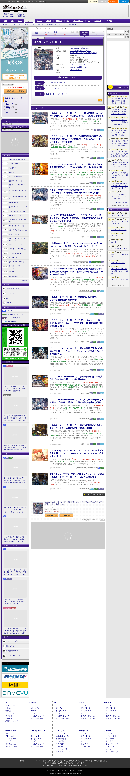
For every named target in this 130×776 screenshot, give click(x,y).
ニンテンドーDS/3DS (37, 731)
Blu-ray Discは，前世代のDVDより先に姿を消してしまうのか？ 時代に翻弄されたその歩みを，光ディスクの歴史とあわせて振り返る (15, 418)
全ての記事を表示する (95, 494)
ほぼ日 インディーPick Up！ (18, 207)
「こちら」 (77, 763)
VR (68, 21)
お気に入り (103, 1)
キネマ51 (11, 272)
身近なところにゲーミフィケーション (17, 267)
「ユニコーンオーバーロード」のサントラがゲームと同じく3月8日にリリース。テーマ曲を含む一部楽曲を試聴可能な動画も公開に (76, 323)
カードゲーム (111, 741)
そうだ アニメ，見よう (16, 215)
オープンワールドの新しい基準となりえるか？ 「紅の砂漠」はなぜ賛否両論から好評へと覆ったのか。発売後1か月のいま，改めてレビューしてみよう (15, 480)
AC (89, 21)
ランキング (124, 1)
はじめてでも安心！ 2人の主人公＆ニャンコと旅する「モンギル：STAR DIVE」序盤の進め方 (15, 389)
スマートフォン (60, 731)
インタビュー (29, 24)
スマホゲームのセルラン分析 (17, 192)
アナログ (98, 21)
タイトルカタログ (38, 719)
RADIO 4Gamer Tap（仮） (17, 211)
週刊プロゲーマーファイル (17, 172)
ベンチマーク (86, 746)
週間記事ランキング (13, 288)
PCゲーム (9, 310)
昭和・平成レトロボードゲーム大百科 (17, 239)
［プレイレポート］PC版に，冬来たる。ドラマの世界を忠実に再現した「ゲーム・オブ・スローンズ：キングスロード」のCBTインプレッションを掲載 (119, 154)
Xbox (20, 21)
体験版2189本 (22, 16)
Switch (39, 21)
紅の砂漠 (114, 242)
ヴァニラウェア (75, 53)
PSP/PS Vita (108, 703)
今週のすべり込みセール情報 (17, 198)
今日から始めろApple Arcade (18, 230)
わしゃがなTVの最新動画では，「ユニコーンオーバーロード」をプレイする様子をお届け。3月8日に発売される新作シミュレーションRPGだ (76, 218)
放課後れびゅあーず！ (16, 276)
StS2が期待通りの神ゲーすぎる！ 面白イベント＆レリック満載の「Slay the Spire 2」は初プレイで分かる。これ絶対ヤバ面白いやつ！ (15, 539)
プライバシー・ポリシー (66, 770)
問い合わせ (40, 1)
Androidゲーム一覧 (63, 752)
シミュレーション (80, 64)
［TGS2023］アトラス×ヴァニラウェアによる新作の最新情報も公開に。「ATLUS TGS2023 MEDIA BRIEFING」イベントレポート (77, 453)
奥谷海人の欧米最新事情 (17, 159)
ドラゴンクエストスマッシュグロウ (119, 222)
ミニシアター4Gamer (15, 253)
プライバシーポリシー (13, 641)
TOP (5, 21)
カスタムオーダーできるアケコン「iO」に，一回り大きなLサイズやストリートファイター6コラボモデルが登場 (119, 175)
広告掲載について (12, 651)
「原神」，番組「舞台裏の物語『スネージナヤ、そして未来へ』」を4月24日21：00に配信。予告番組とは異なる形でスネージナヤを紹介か (119, 164)
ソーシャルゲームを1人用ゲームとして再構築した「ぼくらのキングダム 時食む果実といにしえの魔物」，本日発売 (119, 122)
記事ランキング (11, 721)
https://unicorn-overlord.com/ (79, 48)
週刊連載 (8, 716)
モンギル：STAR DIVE (118, 230)
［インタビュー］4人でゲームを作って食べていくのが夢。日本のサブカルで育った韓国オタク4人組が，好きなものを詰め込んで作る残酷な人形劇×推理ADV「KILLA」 (15, 572)
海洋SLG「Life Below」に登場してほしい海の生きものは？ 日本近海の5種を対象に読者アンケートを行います (15, 447)
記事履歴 (113, 1)
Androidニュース (62, 736)
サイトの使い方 (28, 1)
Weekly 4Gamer (13, 163)
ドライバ (9, 303)
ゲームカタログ (72, 24)
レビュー (5, 24)
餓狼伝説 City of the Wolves (119, 255)
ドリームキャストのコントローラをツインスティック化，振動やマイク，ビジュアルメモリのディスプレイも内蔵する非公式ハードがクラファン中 (119, 196)
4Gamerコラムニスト (15, 244)
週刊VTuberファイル (15, 181)
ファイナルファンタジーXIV (119, 281)
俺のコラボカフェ (14, 234)
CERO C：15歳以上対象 (78, 67)
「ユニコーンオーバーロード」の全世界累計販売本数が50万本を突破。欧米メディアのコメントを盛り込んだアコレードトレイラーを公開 (76, 139)
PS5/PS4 (29, 21)
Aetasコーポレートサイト (14, 655)
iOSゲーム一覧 (61, 749)
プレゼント (10, 293)
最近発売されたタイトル (55, 24)
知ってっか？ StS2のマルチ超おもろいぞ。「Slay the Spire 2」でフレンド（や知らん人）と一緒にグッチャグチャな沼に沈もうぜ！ (15, 510)
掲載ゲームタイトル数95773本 (15, 14)
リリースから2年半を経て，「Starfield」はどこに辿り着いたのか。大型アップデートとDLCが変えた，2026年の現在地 (119, 133)
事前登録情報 (61, 739)
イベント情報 (111, 736)
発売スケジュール (38, 716)
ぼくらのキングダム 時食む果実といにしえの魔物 (119, 271)
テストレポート (87, 736)
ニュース (9, 104)
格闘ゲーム (110, 739)
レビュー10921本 (9, 16)
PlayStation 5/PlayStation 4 (14, 318)
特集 (8, 107)
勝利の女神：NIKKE (118, 263)
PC (12, 21)
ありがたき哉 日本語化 (16, 262)
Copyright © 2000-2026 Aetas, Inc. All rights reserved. (65, 773)
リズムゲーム (111, 746)
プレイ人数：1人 (76, 70)
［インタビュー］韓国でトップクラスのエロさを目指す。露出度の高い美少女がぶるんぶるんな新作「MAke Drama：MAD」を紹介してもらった (15, 631)
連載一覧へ (23, 280)
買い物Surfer (13, 257)
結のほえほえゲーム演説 (17, 226)
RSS (3, 1)
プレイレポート (16, 24)
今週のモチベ (13, 168)
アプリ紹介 (60, 744)
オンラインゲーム (12, 705)
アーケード (108, 731)
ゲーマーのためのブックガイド (17, 221)
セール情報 (60, 741)
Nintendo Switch (11, 321)
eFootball (114, 236)
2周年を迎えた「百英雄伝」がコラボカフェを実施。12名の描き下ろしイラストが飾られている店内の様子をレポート (15, 601)
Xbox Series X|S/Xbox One (14, 314)
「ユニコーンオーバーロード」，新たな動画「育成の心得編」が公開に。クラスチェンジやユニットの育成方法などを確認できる (76, 351)
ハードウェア (78, 21)
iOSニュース (60, 733)
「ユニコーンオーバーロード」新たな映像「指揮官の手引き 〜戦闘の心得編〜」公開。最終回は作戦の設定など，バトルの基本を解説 (76, 272)
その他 (108, 749)
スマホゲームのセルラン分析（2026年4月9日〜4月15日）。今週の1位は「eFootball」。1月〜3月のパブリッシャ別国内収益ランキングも (119, 101)
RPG (71, 64)
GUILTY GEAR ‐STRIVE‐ (119, 248)
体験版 (8, 711)
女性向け (59, 21)
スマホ (48, 21)
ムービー (40, 24)
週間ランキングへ (123, 202)
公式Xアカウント (13, 1)
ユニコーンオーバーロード (56, 83)
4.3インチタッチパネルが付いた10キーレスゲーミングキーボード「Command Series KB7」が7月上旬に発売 (119, 186)
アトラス (73, 51)
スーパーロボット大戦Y (119, 215)
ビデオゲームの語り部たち (17, 249)
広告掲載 (80, 770)
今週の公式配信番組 (15, 176)
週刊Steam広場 (13, 202)
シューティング (112, 744)
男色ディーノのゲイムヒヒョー (17, 186)
